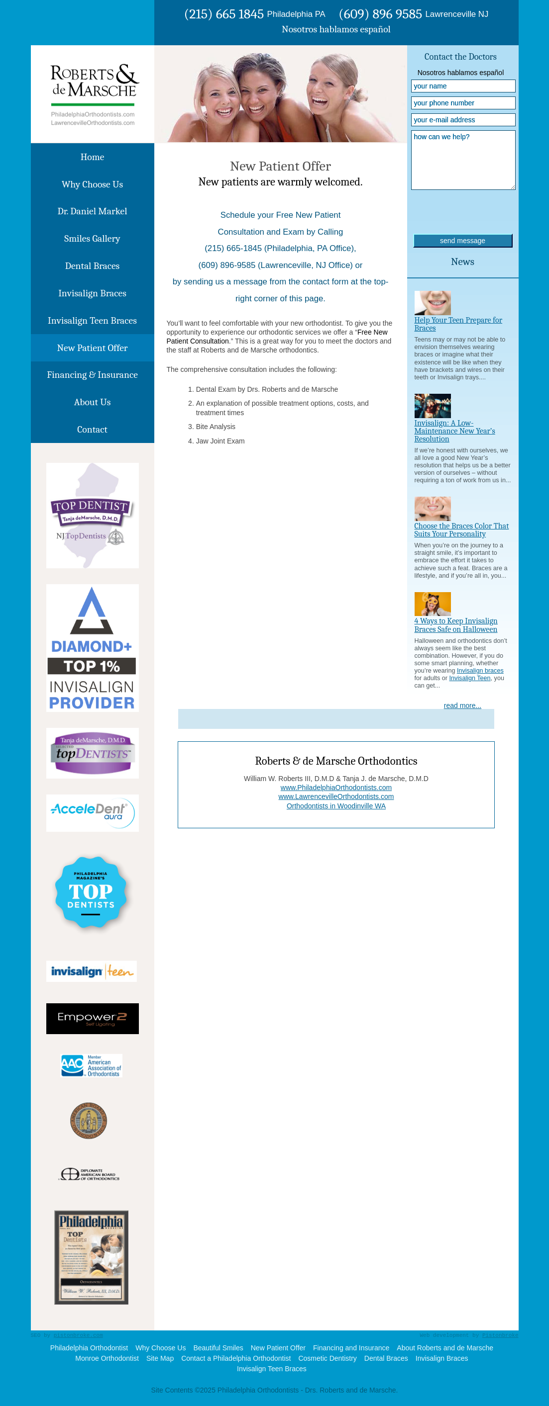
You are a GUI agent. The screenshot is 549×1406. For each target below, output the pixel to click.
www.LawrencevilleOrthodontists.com (336, 796)
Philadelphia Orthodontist (89, 1348)
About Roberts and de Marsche (445, 1348)
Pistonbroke (500, 1335)
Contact (92, 429)
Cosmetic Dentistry (327, 1358)
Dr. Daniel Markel (92, 211)
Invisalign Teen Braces (92, 320)
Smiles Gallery (92, 238)
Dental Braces (92, 265)
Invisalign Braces (92, 293)
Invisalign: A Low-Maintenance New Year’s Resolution (455, 431)
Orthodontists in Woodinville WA (336, 806)
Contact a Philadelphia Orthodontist (236, 1358)
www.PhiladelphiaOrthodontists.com (336, 787)
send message (462, 241)
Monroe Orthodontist (107, 1358)
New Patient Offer (92, 347)
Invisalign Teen (470, 678)
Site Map (160, 1358)
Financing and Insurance (351, 1348)
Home (93, 157)
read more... (462, 705)
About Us (92, 402)
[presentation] (462, 214)
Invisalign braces (480, 670)
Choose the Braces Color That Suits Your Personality (462, 530)
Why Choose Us (92, 184)
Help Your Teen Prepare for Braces (459, 324)
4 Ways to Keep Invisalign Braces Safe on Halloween (456, 624)
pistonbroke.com (78, 1335)
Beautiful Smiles (218, 1348)
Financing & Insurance (92, 374)
